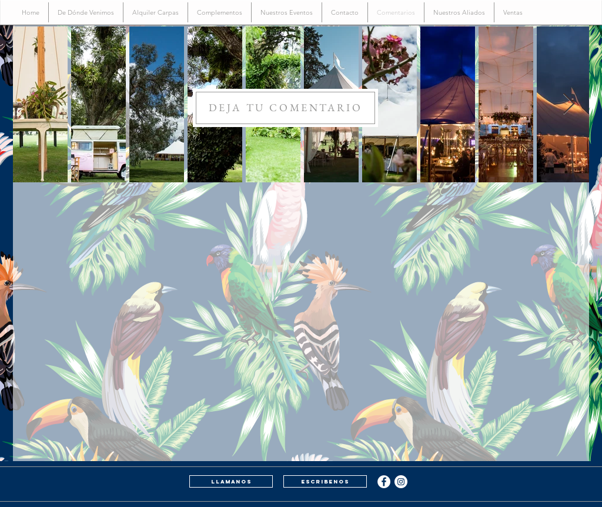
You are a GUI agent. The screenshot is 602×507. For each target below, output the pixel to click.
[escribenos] (325, 481)
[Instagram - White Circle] (400, 481)
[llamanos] (231, 481)
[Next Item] (569, 104)
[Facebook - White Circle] (383, 481)
